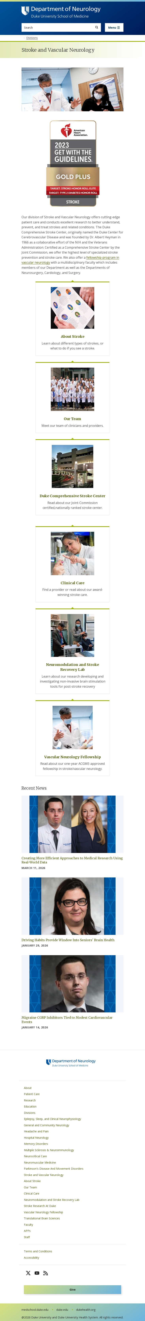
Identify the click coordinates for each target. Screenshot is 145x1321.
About (28, 1088)
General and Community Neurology (46, 1125)
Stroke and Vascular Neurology (43, 1175)
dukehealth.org (86, 1310)
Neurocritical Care (35, 1156)
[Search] (96, 27)
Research (30, 1100)
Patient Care (32, 1094)
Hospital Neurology (36, 1137)
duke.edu (62, 1310)
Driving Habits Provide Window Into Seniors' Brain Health (68, 940)
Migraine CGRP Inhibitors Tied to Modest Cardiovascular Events (67, 1020)
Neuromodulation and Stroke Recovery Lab (51, 1200)
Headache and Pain (36, 1131)
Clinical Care (31, 1193)
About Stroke (32, 1181)
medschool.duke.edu (35, 1310)
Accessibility (31, 1257)
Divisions (29, 1113)
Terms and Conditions (38, 1251)
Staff (27, 1237)
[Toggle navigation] (114, 27)
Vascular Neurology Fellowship (43, 1212)
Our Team (30, 1187)
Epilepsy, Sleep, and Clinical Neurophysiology (52, 1119)
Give (73, 1289)
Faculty (28, 1224)
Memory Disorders (36, 1144)
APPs (27, 1231)
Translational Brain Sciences (42, 1218)
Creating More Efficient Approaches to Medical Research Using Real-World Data (72, 860)
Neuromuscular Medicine (40, 1162)
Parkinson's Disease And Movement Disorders (53, 1168)
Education (30, 1106)
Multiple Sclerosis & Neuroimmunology (49, 1150)
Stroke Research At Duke (40, 1206)
